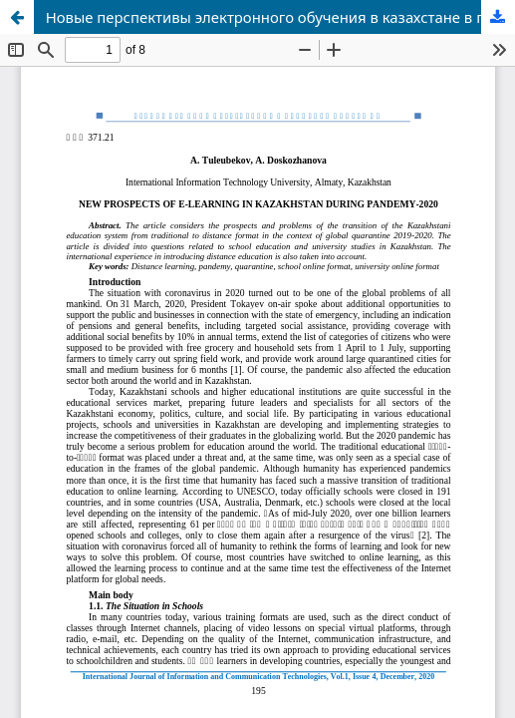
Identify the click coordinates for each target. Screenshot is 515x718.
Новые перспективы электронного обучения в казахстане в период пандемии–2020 (280, 17)
